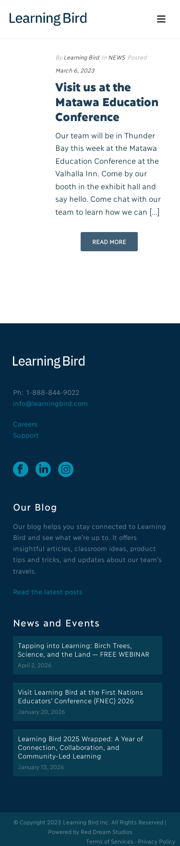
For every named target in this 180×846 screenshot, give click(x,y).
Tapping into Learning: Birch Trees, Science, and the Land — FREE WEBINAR (83, 649)
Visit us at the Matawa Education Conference (106, 101)
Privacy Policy (156, 841)
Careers (25, 423)
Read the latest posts (48, 591)
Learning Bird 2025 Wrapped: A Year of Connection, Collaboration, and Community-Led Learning (80, 747)
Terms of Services (109, 841)
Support (26, 434)
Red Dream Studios (106, 831)
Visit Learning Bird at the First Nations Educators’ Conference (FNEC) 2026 (80, 695)
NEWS (116, 57)
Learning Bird (81, 57)
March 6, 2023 (75, 70)
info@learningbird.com (50, 403)
